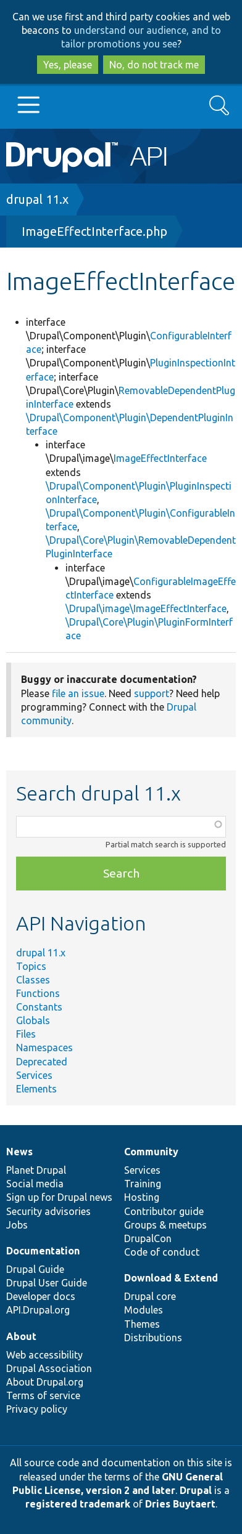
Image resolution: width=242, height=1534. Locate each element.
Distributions (153, 1337)
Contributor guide (164, 1211)
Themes (142, 1324)
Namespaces (44, 1047)
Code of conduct (161, 1251)
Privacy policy (36, 1409)
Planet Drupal (36, 1170)
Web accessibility (44, 1354)
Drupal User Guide (46, 1282)
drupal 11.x (37, 199)
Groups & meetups (165, 1224)
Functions (38, 993)
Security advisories (48, 1211)
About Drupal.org (44, 1381)
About (21, 1336)
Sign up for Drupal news (59, 1197)
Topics (31, 966)
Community (151, 1151)
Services (34, 1075)
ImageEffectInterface (160, 458)
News (19, 1151)
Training (142, 1183)
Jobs (17, 1224)
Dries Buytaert (180, 1503)
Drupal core (150, 1296)
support (151, 693)
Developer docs (40, 1296)
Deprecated (41, 1061)
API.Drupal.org (38, 1309)
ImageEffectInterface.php (94, 231)
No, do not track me (154, 64)
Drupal (196, 1490)
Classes (33, 979)
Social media (35, 1183)
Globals (33, 1020)
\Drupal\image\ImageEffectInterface (146, 608)
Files (26, 1033)
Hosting (141, 1197)
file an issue (78, 693)
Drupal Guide (35, 1269)
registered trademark (77, 1503)
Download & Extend (171, 1277)
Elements (36, 1088)
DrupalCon (148, 1238)
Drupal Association (49, 1368)
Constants (39, 1006)
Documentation (43, 1250)
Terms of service (43, 1395)
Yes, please (67, 64)
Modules (143, 1309)
